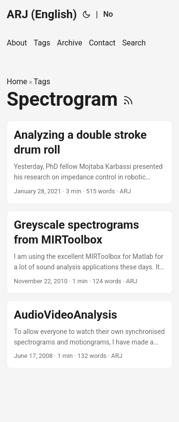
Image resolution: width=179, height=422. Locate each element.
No (108, 14)
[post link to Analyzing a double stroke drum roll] (89, 162)
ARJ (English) (42, 14)
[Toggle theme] (86, 14)
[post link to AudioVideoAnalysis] (89, 334)
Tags (42, 81)
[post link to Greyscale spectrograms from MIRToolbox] (89, 252)
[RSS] (128, 99)
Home (17, 81)
